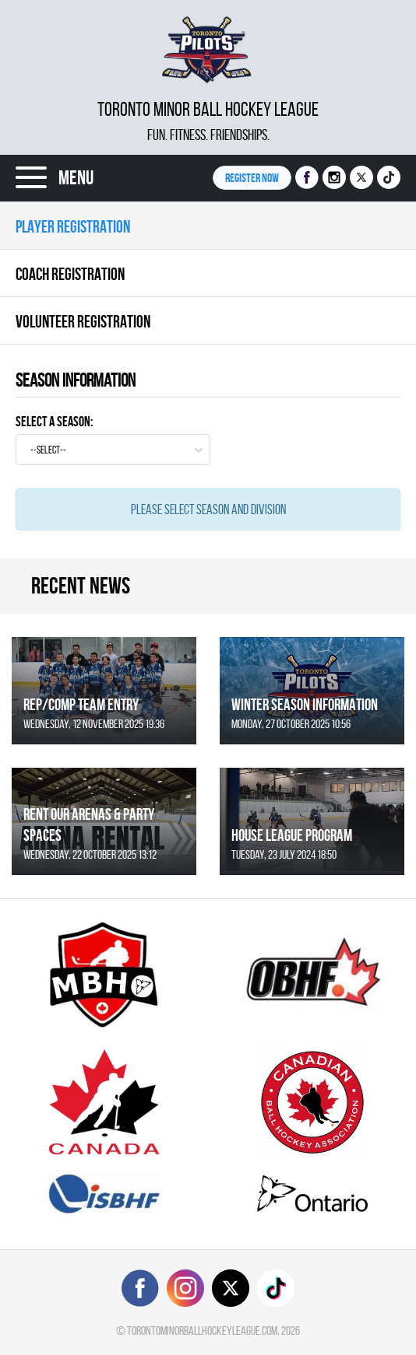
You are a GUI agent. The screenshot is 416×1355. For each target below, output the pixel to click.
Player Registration (73, 226)
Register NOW (252, 177)
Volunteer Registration (83, 321)
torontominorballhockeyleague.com (202, 1330)
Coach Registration (70, 273)
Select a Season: (54, 421)
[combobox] (113, 449)
